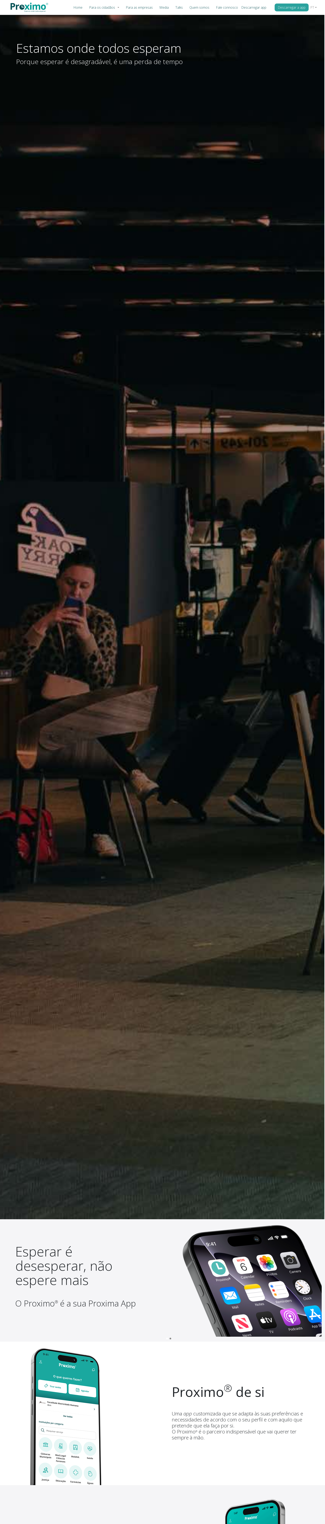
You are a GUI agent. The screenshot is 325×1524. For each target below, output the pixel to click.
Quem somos (199, 7)
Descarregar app (253, 7)
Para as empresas (139, 7)
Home (77, 7)
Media (164, 7)
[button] (119, 7)
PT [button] (312, 7)
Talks (179, 7)
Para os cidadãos (102, 7)
